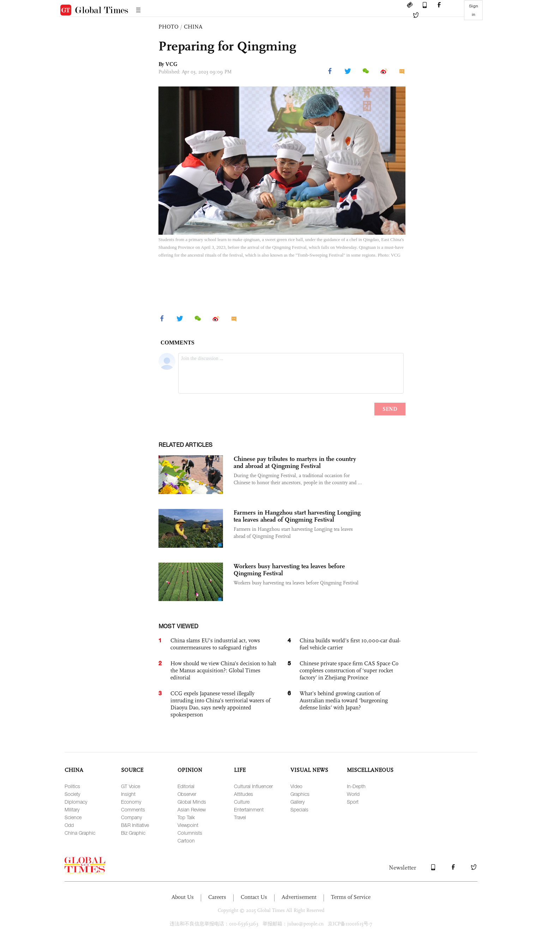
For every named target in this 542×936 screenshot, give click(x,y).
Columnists (189, 833)
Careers (217, 897)
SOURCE (132, 770)
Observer (186, 794)
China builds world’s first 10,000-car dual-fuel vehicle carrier (350, 644)
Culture (241, 802)
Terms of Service (351, 897)
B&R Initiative (135, 825)
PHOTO (168, 26)
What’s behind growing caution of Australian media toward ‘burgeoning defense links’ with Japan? (344, 700)
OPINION (189, 770)
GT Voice (130, 786)
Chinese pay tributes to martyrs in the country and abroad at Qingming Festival (295, 462)
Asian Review (191, 809)
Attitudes (243, 794)
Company (131, 817)
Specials (299, 809)
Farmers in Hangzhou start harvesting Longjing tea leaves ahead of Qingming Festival (297, 516)
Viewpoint (187, 825)
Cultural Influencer (253, 786)
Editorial (185, 786)
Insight (128, 794)
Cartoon (186, 841)
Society (72, 794)
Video (296, 786)
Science (73, 817)
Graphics (299, 794)
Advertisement (299, 897)
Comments (133, 809)
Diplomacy (76, 802)
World (353, 794)
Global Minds (191, 802)
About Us (182, 897)
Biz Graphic (133, 833)
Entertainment (249, 809)
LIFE (240, 770)
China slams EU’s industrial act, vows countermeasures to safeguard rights (215, 644)
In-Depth (356, 786)
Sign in (473, 10)
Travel (240, 817)
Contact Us (254, 897)
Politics (72, 786)
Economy (131, 802)
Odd (69, 825)
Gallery (297, 802)
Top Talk (186, 817)
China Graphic (80, 833)
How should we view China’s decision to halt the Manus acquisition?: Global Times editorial (223, 670)
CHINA (193, 26)
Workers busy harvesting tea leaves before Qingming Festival (289, 569)
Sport (353, 802)
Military (72, 809)
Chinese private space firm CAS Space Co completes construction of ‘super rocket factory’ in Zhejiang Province (349, 670)
